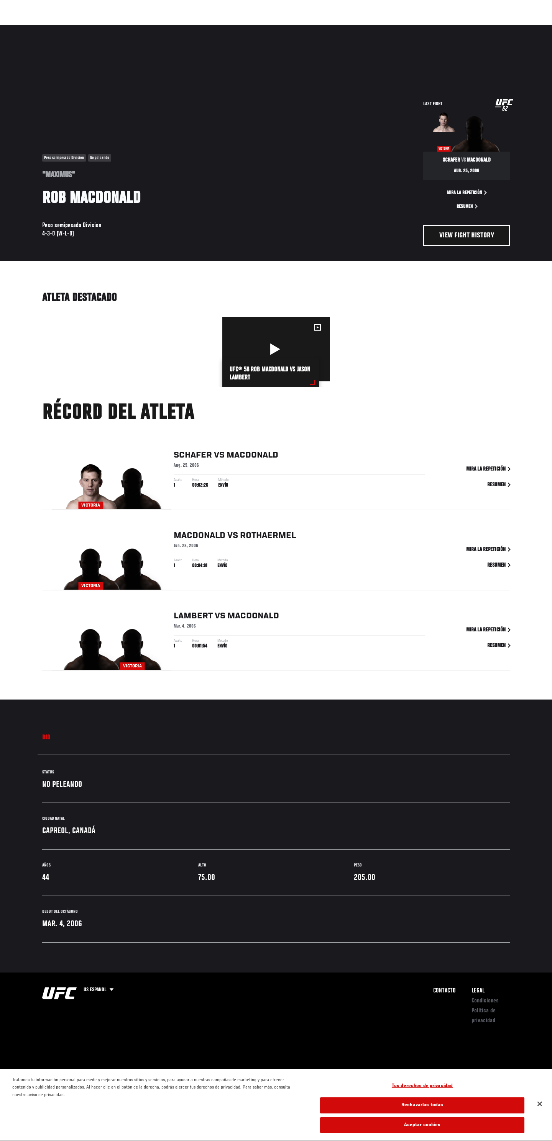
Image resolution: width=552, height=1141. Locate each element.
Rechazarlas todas (422, 1115)
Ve (460, 29)
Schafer (193, 456)
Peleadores (105, 29)
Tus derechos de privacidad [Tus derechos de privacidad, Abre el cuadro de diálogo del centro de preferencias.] (422, 1096)
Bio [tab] (46, 737)
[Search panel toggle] (514, 29)
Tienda (495, 29)
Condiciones (485, 1000)
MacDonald (252, 456)
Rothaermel (268, 537)
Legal (478, 990)
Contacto (444, 990)
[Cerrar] (539, 1113)
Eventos (34, 29)
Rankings (68, 29)
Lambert (193, 617)
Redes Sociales (427, 29)
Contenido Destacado (154, 29)
